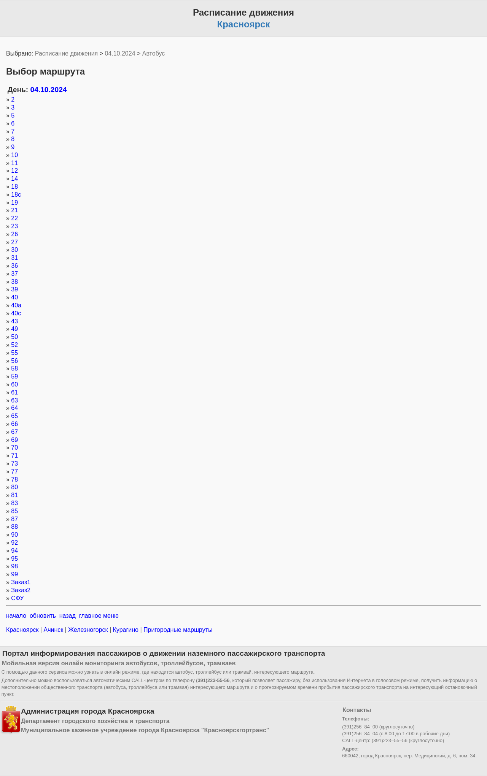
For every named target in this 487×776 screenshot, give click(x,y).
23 (14, 226)
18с (16, 194)
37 (14, 273)
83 (14, 503)
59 (14, 376)
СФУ (17, 598)
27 (14, 242)
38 (14, 281)
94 (14, 550)
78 (14, 479)
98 (14, 566)
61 (14, 392)
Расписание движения (66, 53)
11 (14, 163)
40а (16, 305)
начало (16, 615)
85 (14, 511)
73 (14, 463)
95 (14, 558)
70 (14, 447)
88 (14, 526)
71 (14, 455)
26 (14, 234)
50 (14, 337)
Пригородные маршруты (177, 630)
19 (14, 202)
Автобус (153, 53)
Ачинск (53, 630)
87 (14, 519)
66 (14, 424)
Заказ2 (20, 590)
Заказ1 (20, 582)
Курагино (125, 630)
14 (14, 178)
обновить (43, 615)
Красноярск (23, 630)
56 (14, 361)
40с (16, 313)
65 (14, 416)
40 (14, 297)
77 (14, 471)
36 (14, 265)
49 (14, 329)
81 (14, 495)
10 (14, 155)
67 (14, 432)
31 (14, 257)
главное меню (99, 615)
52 (14, 345)
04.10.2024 (120, 53)
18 (14, 186)
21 (14, 210)
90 (14, 534)
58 (14, 368)
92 (14, 542)
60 (14, 384)
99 (14, 574)
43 (14, 321)
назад (67, 615)
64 (14, 408)
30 (14, 249)
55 (14, 353)
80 (14, 487)
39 (14, 289)
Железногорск (88, 630)
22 (14, 218)
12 (14, 170)
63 (14, 400)
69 (14, 440)
